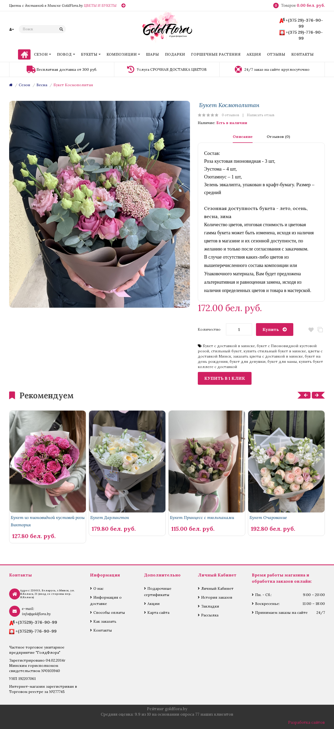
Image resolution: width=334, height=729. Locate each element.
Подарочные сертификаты (157, 591)
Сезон (24, 85)
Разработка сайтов (306, 722)
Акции (153, 603)
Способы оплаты (109, 612)
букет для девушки (248, 361)
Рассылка (209, 615)
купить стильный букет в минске (274, 351)
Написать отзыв (261, 115)
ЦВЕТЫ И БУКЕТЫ (100, 5)
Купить (271, 329)
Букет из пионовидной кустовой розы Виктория (48, 521)
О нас (98, 588)
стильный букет (226, 351)
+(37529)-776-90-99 (36, 631)
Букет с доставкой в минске (229, 345)
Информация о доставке (106, 600)
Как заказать (104, 621)
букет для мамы (282, 361)
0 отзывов (230, 115)
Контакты (102, 630)
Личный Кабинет (217, 588)
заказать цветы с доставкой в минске (268, 356)
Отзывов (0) (278, 136)
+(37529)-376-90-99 (36, 622)
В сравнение (320, 329)
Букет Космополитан (73, 85)
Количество (209, 329)
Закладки (210, 606)
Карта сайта (158, 612)
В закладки (311, 329)
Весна (42, 85)
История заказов (216, 597)
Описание (243, 136)
